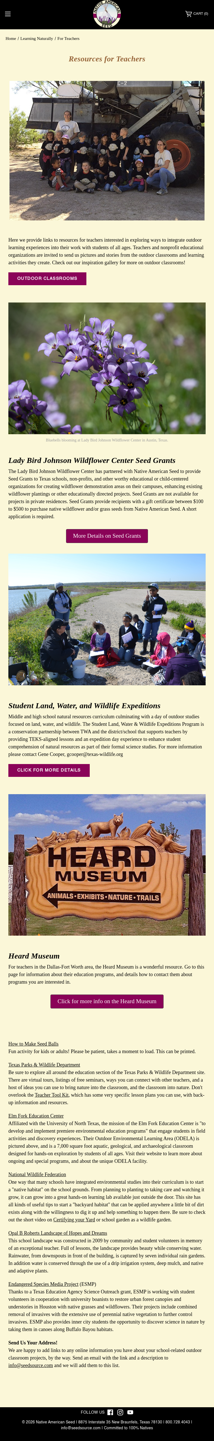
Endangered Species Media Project (43, 1284)
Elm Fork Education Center (36, 1116)
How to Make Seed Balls (33, 1044)
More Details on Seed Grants (107, 535)
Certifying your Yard (74, 1220)
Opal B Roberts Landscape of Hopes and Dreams (57, 1233)
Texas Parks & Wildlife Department (44, 1065)
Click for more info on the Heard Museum (106, 1001)
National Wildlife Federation (37, 1174)
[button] (107, 536)
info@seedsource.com (30, 1365)
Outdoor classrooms (47, 279)
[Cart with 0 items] (196, 14)
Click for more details (49, 770)
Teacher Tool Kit (52, 1095)
